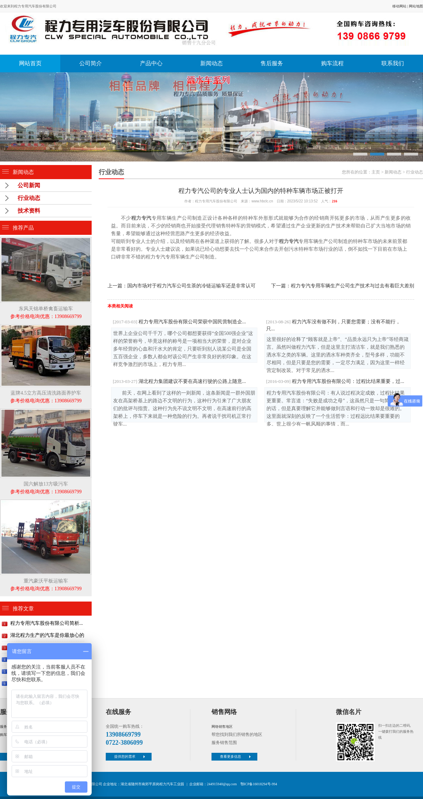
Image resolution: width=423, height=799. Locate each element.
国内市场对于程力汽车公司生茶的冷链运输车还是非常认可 (191, 285)
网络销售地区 (222, 726)
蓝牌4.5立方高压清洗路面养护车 (45, 393)
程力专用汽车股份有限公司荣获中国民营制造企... (179, 321)
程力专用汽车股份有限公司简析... (46, 623)
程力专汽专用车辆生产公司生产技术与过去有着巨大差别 (352, 285)
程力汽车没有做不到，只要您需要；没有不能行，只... (333, 325)
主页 (376, 172)
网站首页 (30, 63)
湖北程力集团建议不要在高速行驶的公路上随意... (179, 381)
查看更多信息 (236, 756)
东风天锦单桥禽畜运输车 (45, 308)
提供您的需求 (130, 756)
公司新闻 (29, 185)
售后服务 (271, 63)
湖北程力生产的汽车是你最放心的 (47, 635)
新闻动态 (211, 63)
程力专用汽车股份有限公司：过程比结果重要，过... (335, 381)
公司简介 (90, 63)
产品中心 (151, 63)
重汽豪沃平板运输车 (45, 581)
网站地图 (416, 6)
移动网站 (399, 6)
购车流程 (332, 63)
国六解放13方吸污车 (45, 484)
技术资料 (29, 211)
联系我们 (392, 63)
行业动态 (29, 198)
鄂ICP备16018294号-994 (258, 784)
